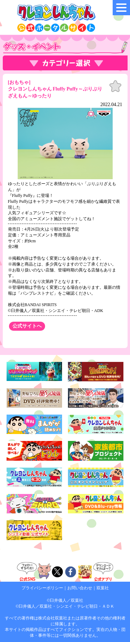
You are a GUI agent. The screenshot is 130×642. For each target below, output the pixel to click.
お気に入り (115, 86)
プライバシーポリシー (42, 587)
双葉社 (102, 587)
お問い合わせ (79, 587)
